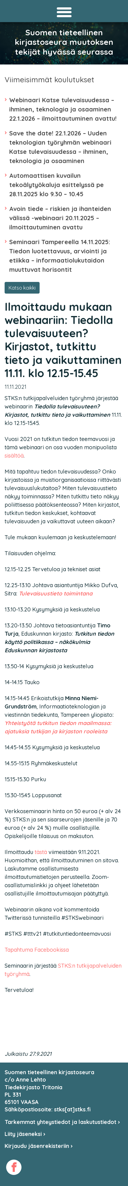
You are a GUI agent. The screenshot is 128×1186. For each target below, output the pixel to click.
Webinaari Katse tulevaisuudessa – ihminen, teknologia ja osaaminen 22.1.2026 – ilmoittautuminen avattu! (63, 109)
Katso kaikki (22, 288)
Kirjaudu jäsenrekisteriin (39, 1145)
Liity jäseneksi (25, 1133)
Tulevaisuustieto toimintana (55, 593)
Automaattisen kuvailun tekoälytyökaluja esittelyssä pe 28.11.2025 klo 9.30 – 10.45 (56, 185)
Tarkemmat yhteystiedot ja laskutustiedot (62, 1122)
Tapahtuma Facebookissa (37, 949)
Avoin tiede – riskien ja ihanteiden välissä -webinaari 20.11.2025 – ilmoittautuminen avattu (60, 218)
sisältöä (14, 455)
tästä (41, 852)
